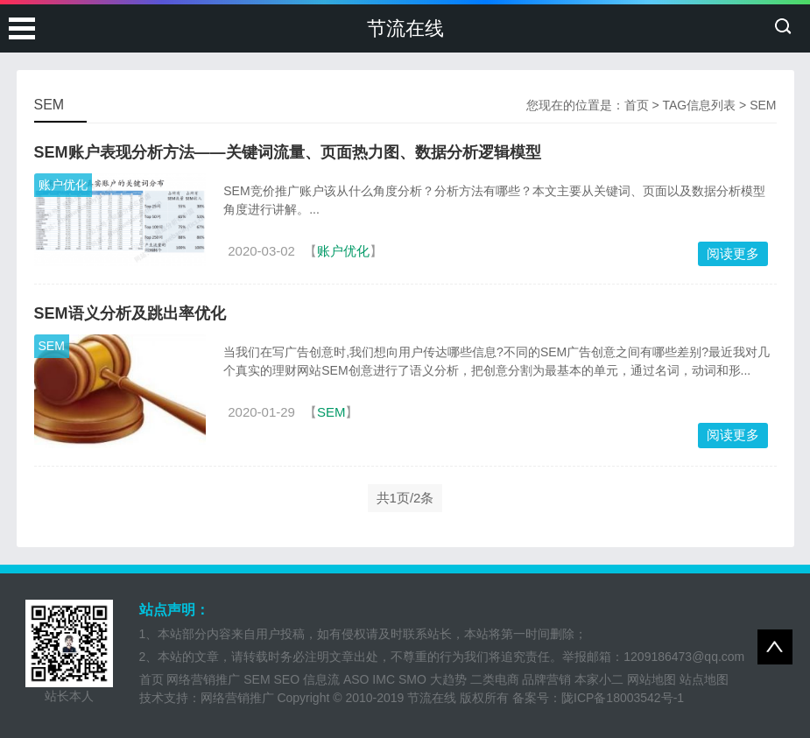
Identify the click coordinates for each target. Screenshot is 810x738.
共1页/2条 (405, 497)
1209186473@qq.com (683, 657)
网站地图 (651, 679)
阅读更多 (733, 253)
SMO (412, 679)
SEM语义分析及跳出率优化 (130, 313)
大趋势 (448, 679)
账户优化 (63, 185)
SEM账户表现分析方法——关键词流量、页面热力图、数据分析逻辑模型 (287, 152)
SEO (287, 679)
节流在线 (405, 28)
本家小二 (598, 679)
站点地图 (704, 679)
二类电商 (494, 679)
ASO (356, 679)
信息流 (321, 679)
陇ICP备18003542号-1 (622, 698)
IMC (383, 679)
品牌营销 (546, 679)
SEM (52, 346)
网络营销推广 (203, 679)
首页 (636, 105)
